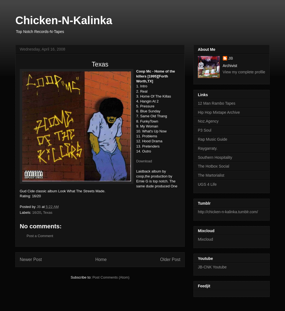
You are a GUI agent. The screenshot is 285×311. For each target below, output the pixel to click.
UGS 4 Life (207, 184)
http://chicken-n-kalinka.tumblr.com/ (228, 212)
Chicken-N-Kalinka (63, 20)
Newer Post (31, 259)
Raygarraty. (207, 148)
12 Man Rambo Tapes (216, 103)
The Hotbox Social (213, 166)
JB (230, 58)
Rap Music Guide (212, 139)
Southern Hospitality (215, 157)
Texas (47, 212)
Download (144, 161)
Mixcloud (205, 239)
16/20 (36, 212)
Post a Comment (40, 236)
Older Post (170, 259)
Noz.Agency (208, 121)
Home (101, 259)
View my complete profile (244, 72)
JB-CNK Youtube (212, 267)
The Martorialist (211, 175)
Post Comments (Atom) (110, 277)
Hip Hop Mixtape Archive (219, 112)
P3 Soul (204, 130)
